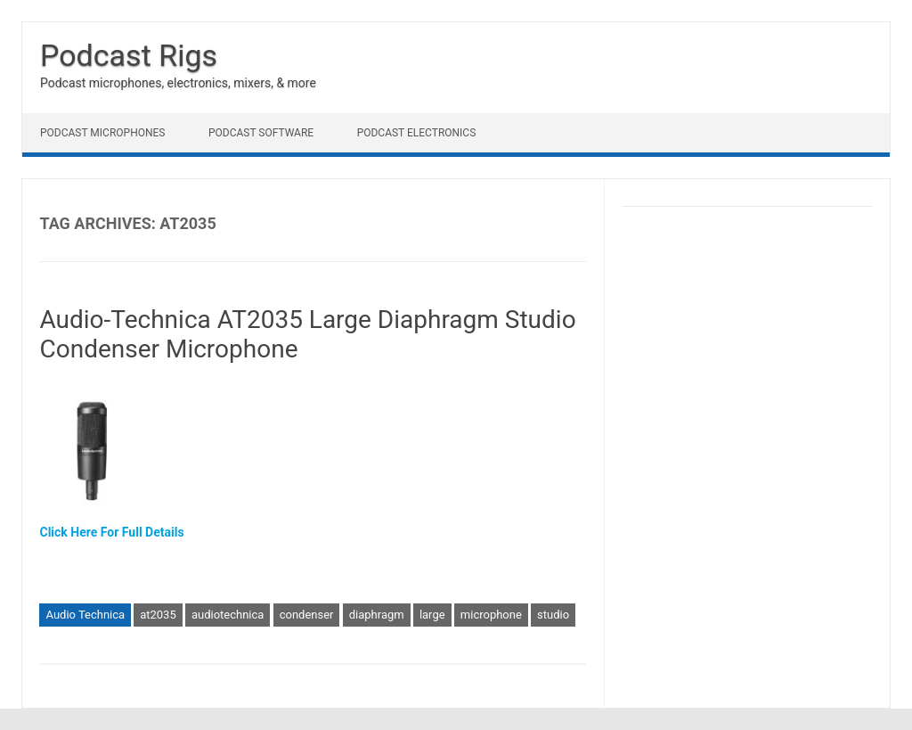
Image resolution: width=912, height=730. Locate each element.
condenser (307, 614)
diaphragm (376, 614)
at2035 (158, 614)
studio (553, 614)
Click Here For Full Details (111, 532)
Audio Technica (85, 614)
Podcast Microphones (102, 133)
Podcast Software (261, 133)
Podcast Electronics (416, 133)
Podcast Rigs (128, 55)
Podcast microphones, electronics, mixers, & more (178, 83)
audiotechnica (227, 614)
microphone (491, 614)
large (432, 614)
